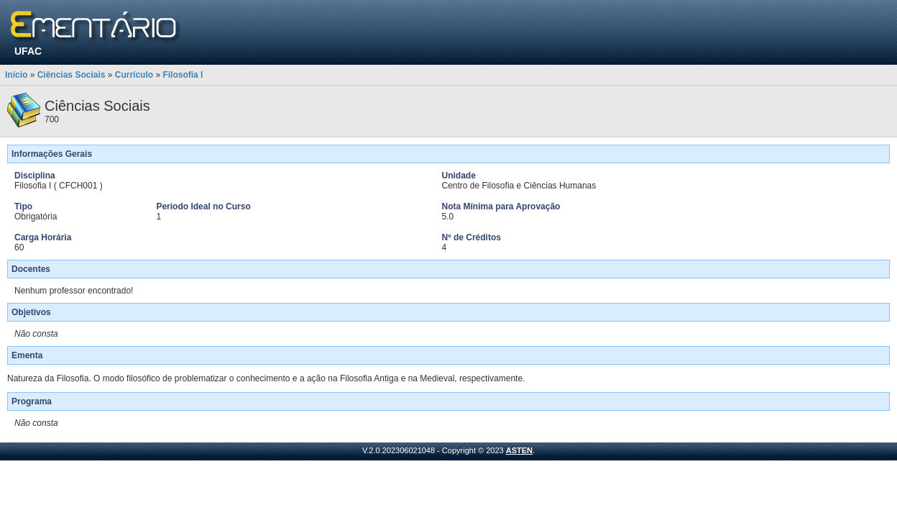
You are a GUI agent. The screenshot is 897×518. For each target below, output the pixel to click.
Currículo (134, 75)
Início (16, 75)
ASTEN (519, 450)
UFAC (28, 51)
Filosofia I (182, 75)
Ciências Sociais (71, 75)
